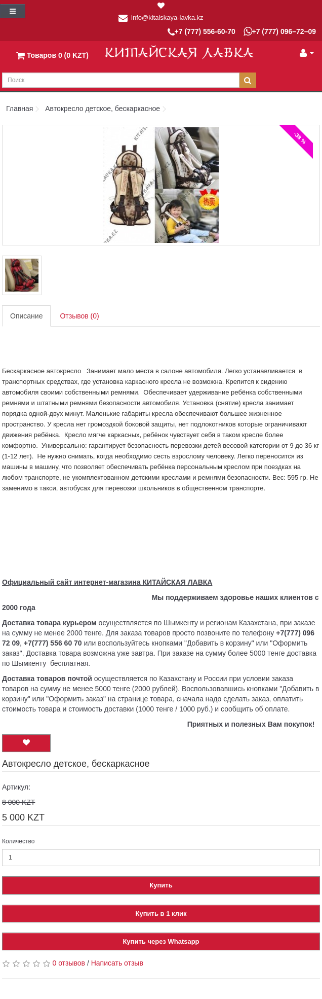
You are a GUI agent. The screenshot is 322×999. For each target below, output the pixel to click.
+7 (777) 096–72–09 (280, 31)
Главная (19, 108)
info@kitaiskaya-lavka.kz (167, 17)
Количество (18, 841)
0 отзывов (68, 963)
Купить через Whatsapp (161, 941)
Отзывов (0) (79, 316)
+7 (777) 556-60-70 (201, 32)
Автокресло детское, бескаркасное (102, 108)
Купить (160, 885)
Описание (26, 316)
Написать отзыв (117, 963)
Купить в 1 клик (161, 913)
